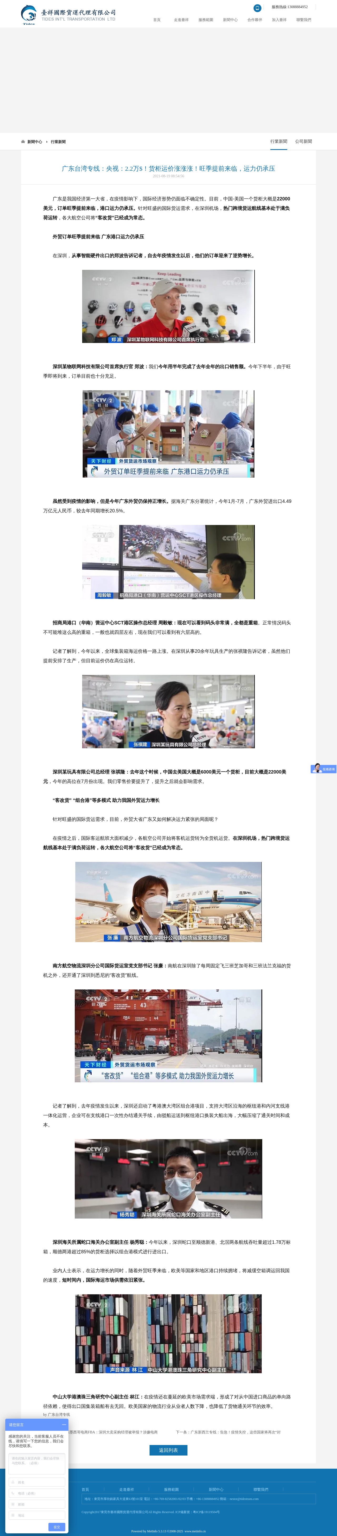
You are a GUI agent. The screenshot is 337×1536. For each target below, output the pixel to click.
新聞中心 (230, 20)
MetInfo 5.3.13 (156, 1531)
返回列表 (168, 1450)
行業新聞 (58, 142)
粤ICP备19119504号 (206, 1512)
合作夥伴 (254, 20)
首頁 (157, 20)
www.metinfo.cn (195, 1531)
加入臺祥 (279, 20)
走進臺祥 (181, 20)
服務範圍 (206, 20)
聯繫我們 (303, 20)
